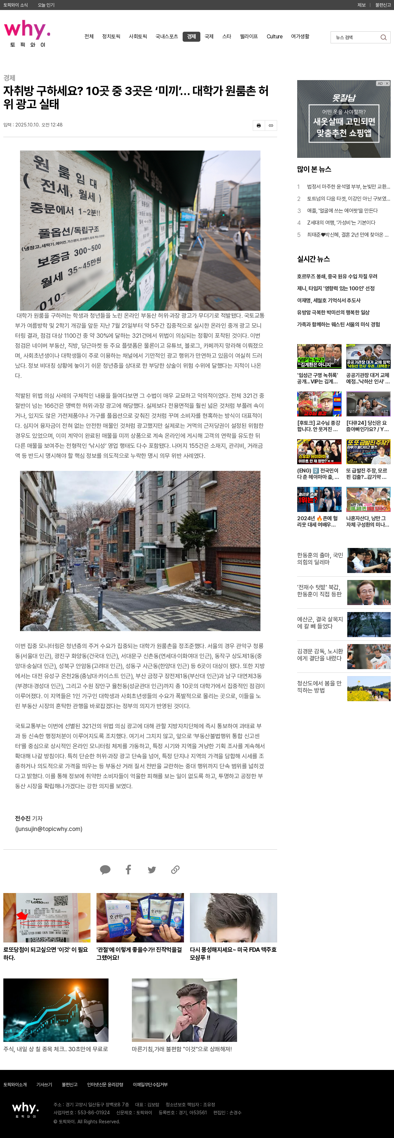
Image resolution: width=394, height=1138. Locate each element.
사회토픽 (138, 36)
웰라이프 (249, 36)
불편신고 (383, 5)
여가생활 (300, 36)
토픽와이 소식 (15, 5)
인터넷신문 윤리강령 (105, 1084)
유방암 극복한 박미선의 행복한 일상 (333, 312)
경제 (191, 36)
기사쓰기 (44, 1084)
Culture (275, 36)
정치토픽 (111, 36)
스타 (226, 36)
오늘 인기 (46, 5)
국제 (209, 36)
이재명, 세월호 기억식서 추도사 (329, 300)
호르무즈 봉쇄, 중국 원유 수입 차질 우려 (337, 276)
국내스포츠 (167, 36)
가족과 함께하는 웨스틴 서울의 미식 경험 (338, 324)
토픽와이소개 (14, 1084)
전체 (88, 36)
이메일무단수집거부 (150, 1084)
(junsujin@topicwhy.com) (48, 828)
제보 (361, 5)
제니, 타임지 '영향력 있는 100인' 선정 (335, 288)
